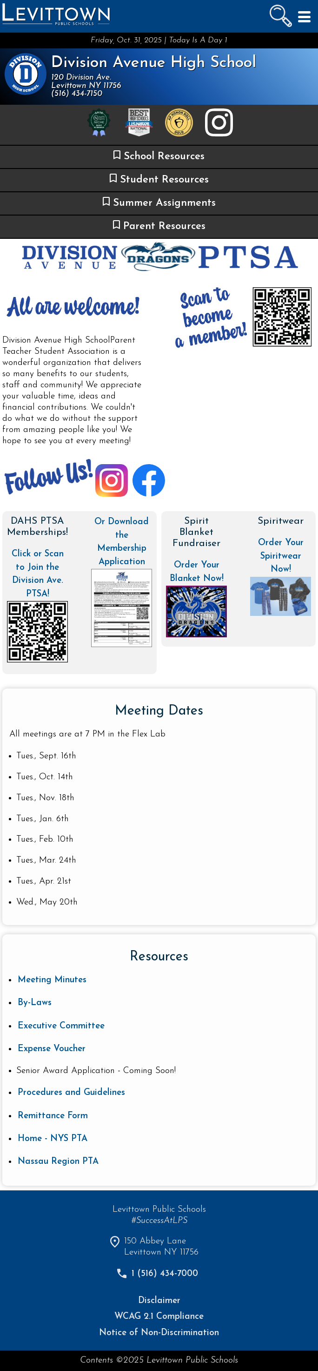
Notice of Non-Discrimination (159, 1333)
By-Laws (35, 1003)
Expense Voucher (52, 1049)
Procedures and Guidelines (71, 1092)
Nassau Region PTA (58, 1161)
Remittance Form (53, 1116)
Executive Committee (61, 1026)
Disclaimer (159, 1301)
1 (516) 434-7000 (165, 1274)
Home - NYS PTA (52, 1139)
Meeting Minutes (52, 980)
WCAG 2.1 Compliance (159, 1316)
